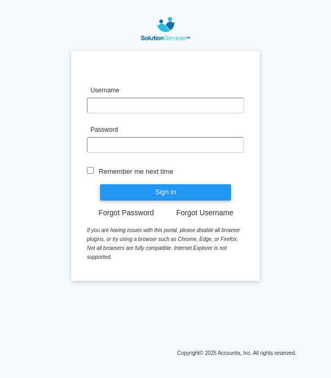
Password (105, 129)
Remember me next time (135, 171)
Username (105, 90)
